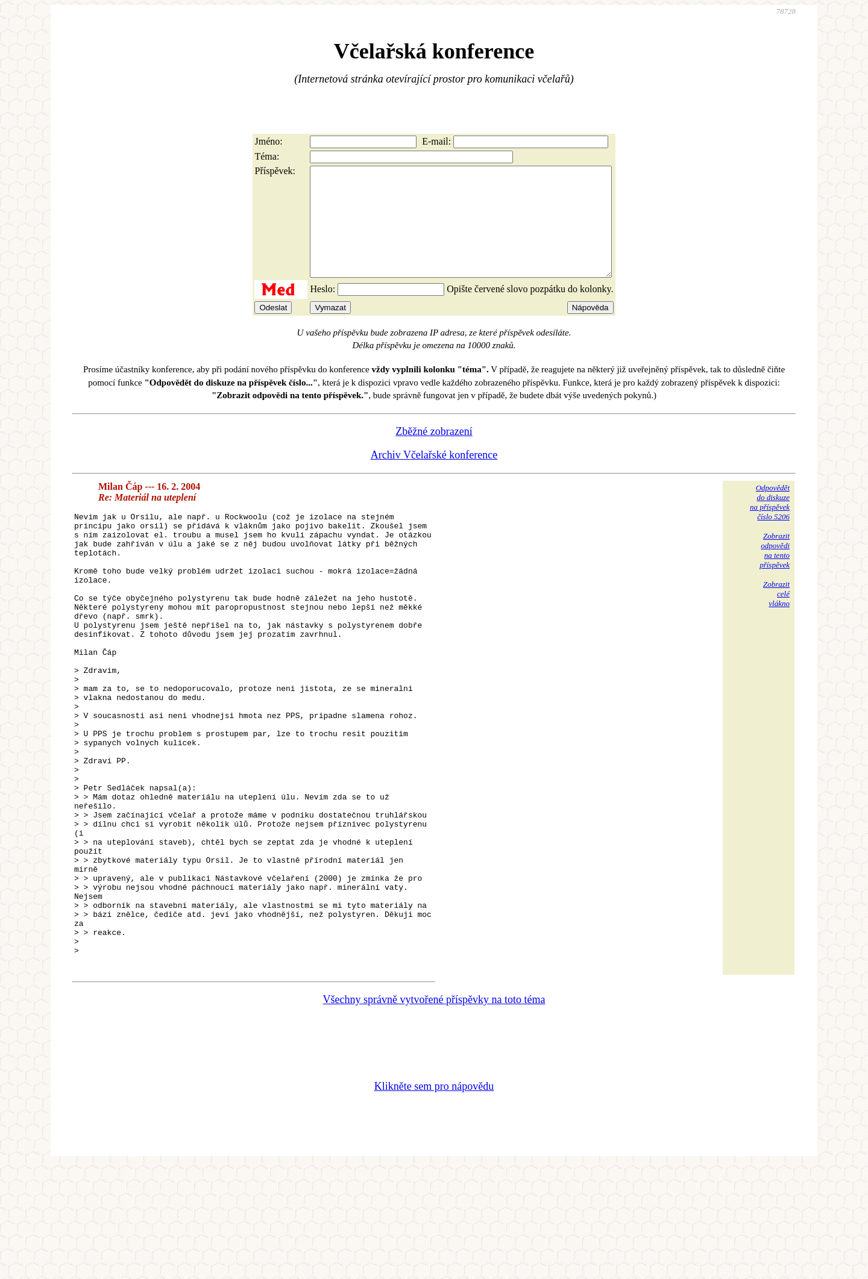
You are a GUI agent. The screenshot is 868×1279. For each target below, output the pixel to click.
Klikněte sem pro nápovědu (434, 1198)
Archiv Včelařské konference (434, 477)
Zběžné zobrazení (433, 453)
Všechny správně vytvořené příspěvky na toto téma (434, 1111)
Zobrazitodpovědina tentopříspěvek (775, 572)
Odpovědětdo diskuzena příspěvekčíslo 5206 (770, 524)
